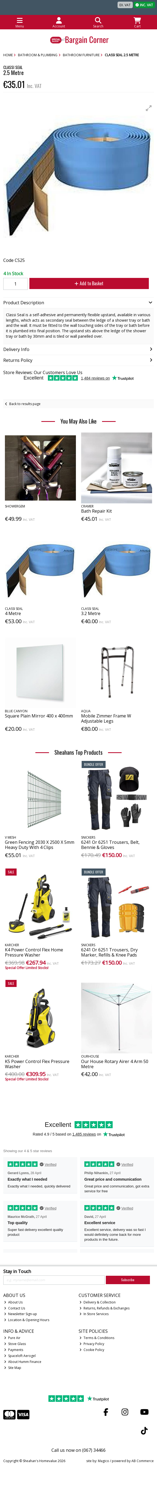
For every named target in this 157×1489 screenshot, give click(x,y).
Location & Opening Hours (26, 1320)
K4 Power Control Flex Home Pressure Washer (34, 952)
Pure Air (12, 1338)
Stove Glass (15, 1343)
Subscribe (127, 1279)
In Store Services (94, 1314)
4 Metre (13, 613)
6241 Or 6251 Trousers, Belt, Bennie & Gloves (110, 844)
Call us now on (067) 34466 (78, 1450)
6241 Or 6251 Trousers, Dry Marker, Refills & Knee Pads (109, 952)
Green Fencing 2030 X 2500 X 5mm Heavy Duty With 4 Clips (39, 844)
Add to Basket (89, 283)
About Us (13, 1302)
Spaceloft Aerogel (20, 1355)
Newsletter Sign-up (20, 1314)
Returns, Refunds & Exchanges (104, 1308)
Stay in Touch (17, 1271)
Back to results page (25, 404)
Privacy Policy (91, 1343)
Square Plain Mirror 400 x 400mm (39, 716)
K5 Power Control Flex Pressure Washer (37, 1064)
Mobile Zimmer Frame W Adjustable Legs (106, 718)
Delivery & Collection (97, 1302)
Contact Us (14, 1308)
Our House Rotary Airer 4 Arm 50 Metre (114, 1064)
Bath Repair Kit (96, 511)
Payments (13, 1349)
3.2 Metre (90, 613)
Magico (103, 1461)
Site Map (12, 1367)
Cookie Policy (91, 1349)
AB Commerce (142, 1461)
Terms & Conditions (96, 1338)
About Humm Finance (22, 1361)
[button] (148, 108)
